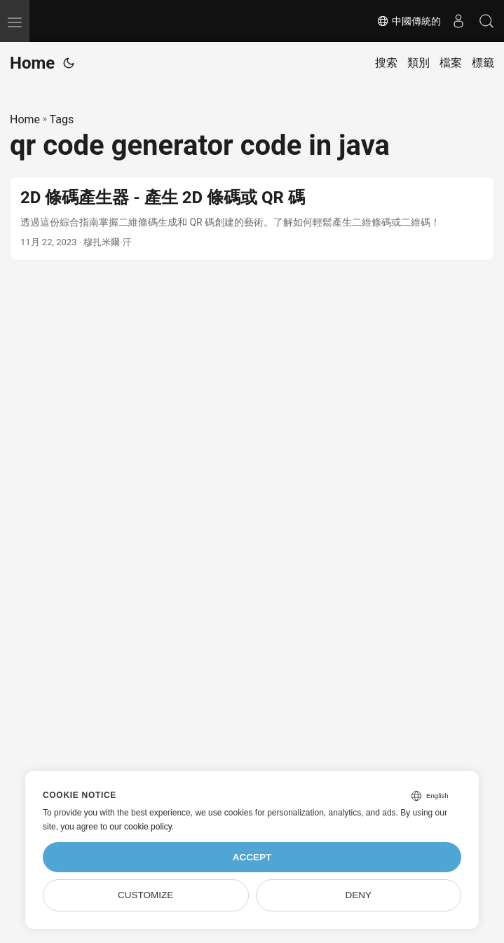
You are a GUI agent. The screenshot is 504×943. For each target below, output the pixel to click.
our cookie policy (140, 827)
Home (32, 63)
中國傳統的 (408, 21)
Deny (359, 895)
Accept (252, 857)
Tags (62, 119)
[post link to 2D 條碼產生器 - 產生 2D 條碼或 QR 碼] (252, 218)
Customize (145, 895)
